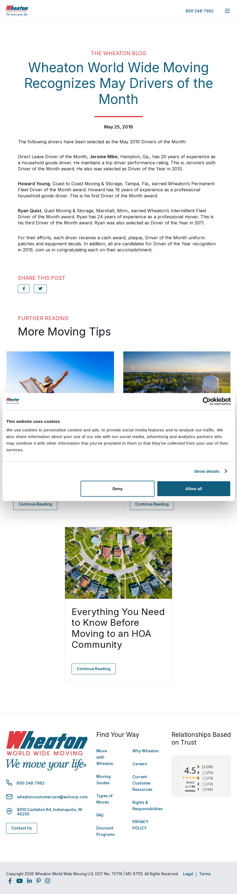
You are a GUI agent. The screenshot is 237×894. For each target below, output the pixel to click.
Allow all (193, 488)
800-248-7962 (200, 11)
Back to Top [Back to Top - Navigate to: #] (218, 861)
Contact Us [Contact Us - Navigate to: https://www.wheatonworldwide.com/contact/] (21, 828)
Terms (205, 874)
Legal (188, 874)
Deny (118, 488)
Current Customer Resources (142, 783)
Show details (207, 471)
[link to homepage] (17, 11)
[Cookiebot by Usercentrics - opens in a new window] (206, 401)
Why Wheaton (145, 751)
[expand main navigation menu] (227, 11)
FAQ (99, 815)
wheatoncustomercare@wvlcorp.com (52, 797)
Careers (139, 764)
